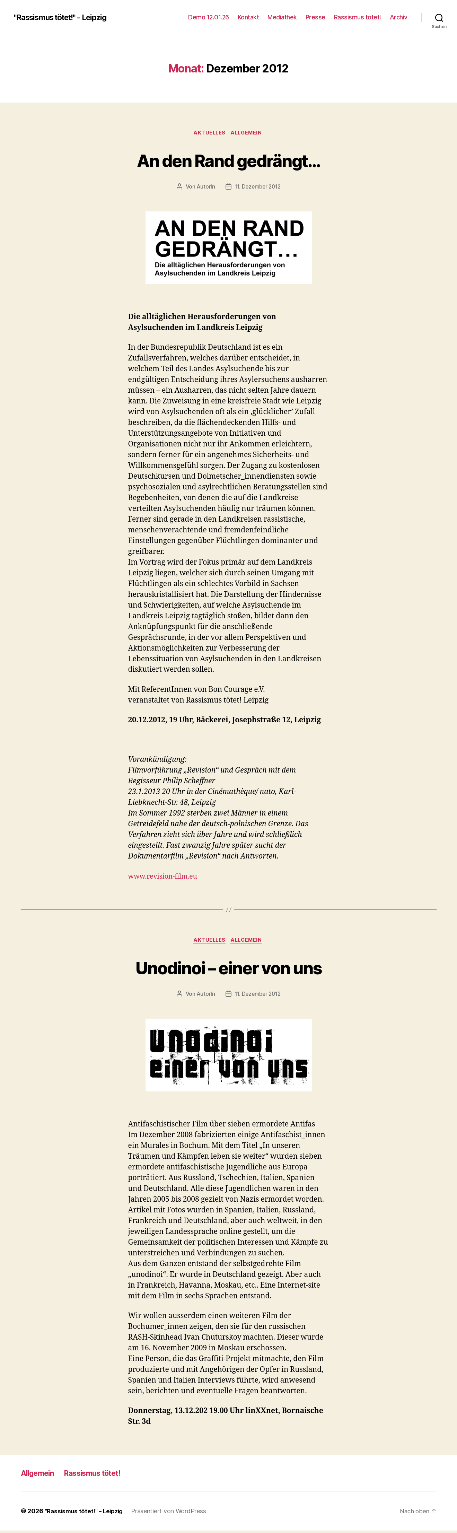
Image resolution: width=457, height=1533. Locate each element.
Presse (315, 17)
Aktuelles (208, 133)
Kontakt (248, 17)
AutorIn (204, 187)
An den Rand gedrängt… (228, 160)
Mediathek (282, 17)
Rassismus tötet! (357, 17)
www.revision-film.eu (165, 877)
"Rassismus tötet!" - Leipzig (66, 17)
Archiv (398, 17)
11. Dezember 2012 (257, 187)
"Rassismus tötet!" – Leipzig (86, 1513)
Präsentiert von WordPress (172, 1513)
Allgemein (248, 133)
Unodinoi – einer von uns (228, 968)
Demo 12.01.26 (208, 17)
